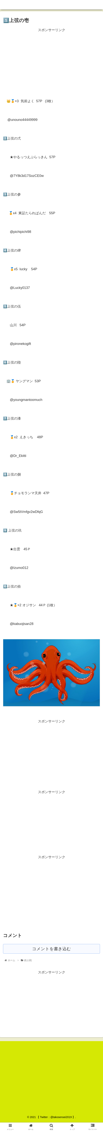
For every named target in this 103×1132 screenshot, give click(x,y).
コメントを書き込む (51, 948)
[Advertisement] (51, 59)
